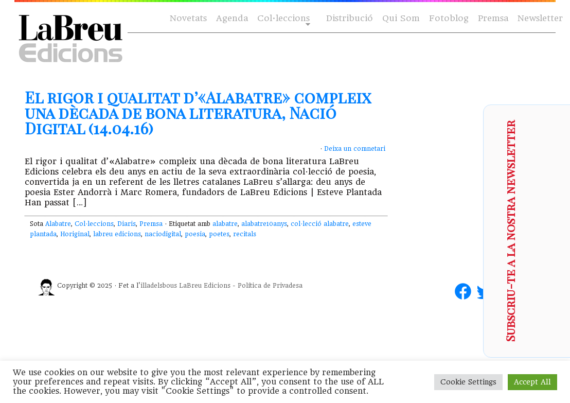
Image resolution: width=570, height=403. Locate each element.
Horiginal (75, 234)
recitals (244, 234)
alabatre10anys (264, 223)
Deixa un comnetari (354, 148)
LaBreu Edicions (204, 285)
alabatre (225, 223)
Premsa (493, 18)
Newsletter (540, 18)
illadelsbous (158, 285)
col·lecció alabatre (320, 223)
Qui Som (401, 18)
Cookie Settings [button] (468, 382)
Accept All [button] (532, 382)
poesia (195, 234)
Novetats (188, 18)
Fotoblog (449, 18)
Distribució (349, 18)
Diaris (126, 223)
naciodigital (163, 234)
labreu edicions (117, 234)
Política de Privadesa (270, 285)
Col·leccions (282, 18)
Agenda (232, 18)
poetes (219, 234)
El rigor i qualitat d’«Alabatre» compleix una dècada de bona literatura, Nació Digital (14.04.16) (198, 112)
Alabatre (58, 223)
